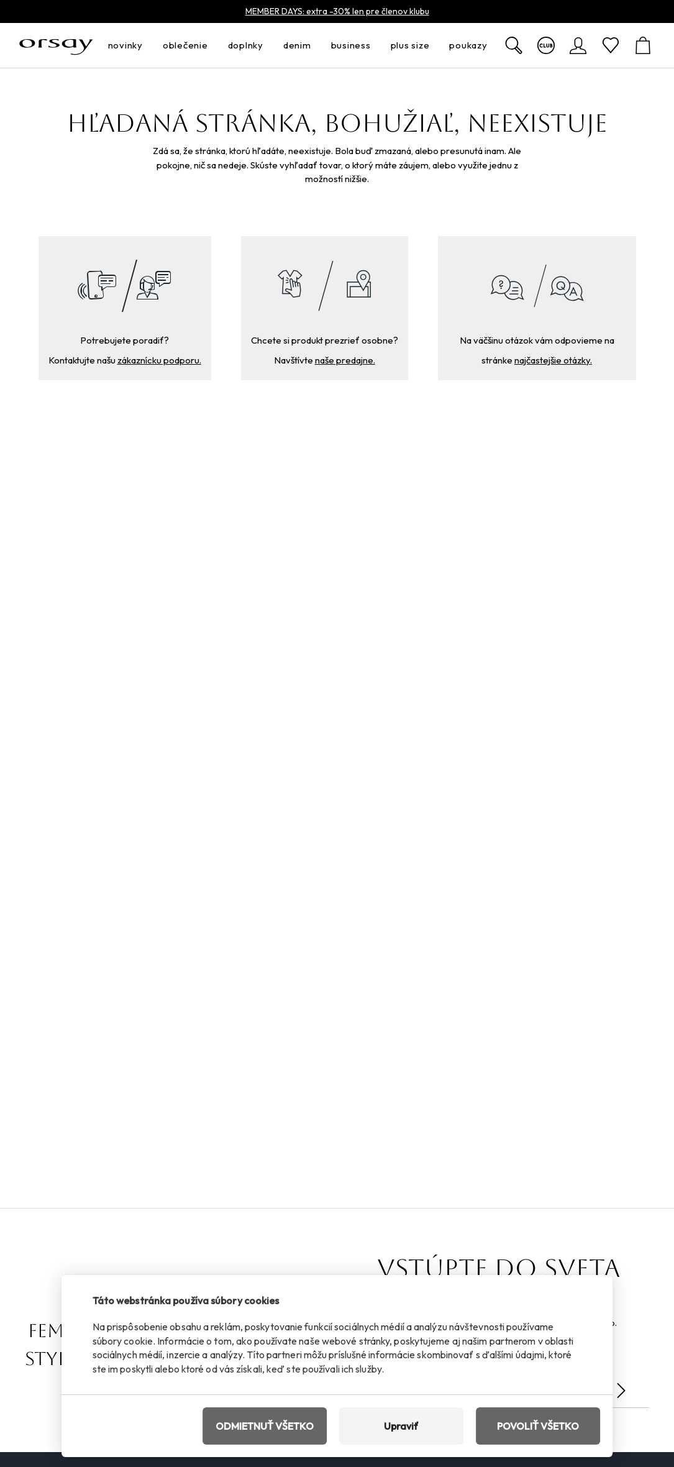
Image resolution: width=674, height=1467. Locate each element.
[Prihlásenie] (578, 45)
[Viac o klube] (546, 45)
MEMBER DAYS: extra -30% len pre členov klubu (337, 11)
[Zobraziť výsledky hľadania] (513, 45)
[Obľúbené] (610, 45)
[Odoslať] (621, 1390)
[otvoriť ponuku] (146, 46)
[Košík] (643, 45)
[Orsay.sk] (56, 45)
